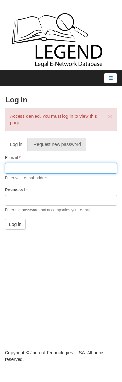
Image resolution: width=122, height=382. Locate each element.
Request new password (57, 144)
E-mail (13, 157)
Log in (19, 146)
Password (16, 189)
